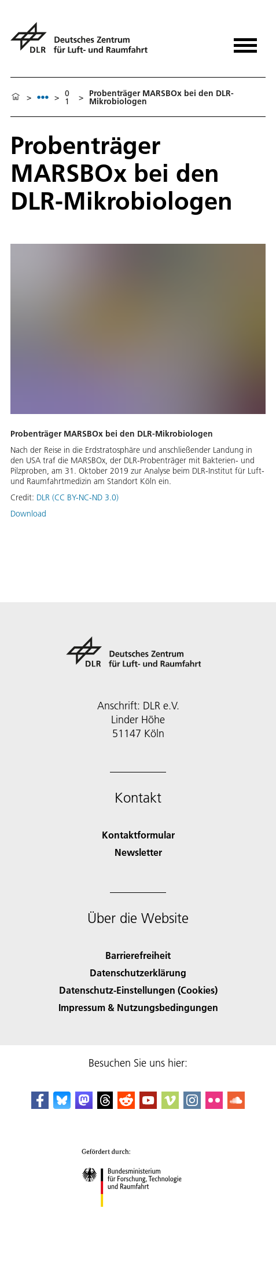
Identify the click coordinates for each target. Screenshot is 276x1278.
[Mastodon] (84, 1105)
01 (67, 97)
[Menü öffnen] (245, 41)
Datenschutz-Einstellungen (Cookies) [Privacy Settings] (138, 990)
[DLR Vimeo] (170, 1105)
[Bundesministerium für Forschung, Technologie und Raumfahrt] (138, 1217)
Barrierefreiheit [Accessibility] (138, 955)
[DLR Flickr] (214, 1105)
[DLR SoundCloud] (236, 1105)
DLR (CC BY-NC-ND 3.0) (77, 497)
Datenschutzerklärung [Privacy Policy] (138, 972)
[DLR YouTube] (148, 1105)
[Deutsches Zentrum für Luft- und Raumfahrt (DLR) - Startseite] (83, 42)
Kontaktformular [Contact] (138, 835)
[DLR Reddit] (126, 1105)
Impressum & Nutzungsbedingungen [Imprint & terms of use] (138, 1007)
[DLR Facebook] (40, 1105)
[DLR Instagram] (192, 1105)
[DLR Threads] (105, 1105)
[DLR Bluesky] (62, 1105)
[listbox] (43, 97)
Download (28, 513)
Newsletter (138, 852)
